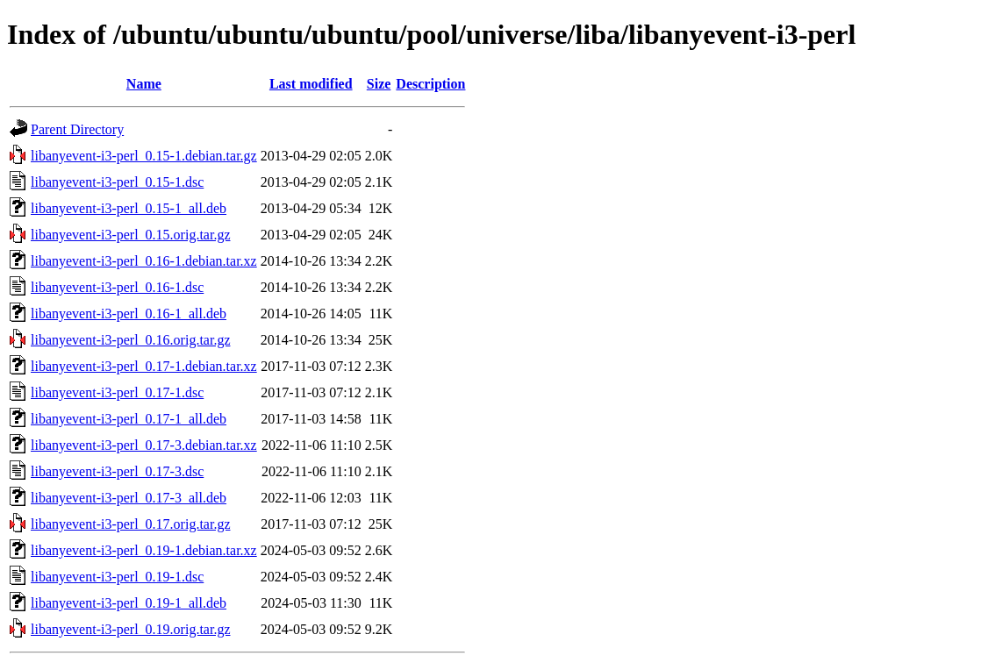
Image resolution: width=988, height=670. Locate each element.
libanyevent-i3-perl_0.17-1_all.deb (128, 418)
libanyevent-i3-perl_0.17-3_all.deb (128, 497)
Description (430, 83)
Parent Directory (77, 129)
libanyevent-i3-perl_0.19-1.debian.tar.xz (144, 550)
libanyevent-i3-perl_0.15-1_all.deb (128, 208)
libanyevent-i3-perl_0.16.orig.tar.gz (130, 339)
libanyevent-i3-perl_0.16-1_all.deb (128, 313)
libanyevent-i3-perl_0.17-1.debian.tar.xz (144, 366)
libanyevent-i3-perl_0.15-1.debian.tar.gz (144, 155)
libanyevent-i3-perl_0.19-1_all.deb (128, 602)
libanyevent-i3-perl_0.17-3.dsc (117, 471)
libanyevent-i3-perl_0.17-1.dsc (117, 392)
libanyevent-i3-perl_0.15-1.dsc (117, 182)
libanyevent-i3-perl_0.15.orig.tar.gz (130, 234)
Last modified (311, 83)
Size (379, 83)
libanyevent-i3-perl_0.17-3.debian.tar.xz (144, 445)
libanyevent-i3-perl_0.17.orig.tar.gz (130, 524)
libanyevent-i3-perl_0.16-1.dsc (117, 287)
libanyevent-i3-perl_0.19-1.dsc (117, 576)
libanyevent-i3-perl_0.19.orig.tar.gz (130, 629)
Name (143, 83)
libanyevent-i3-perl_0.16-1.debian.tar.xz (144, 260)
